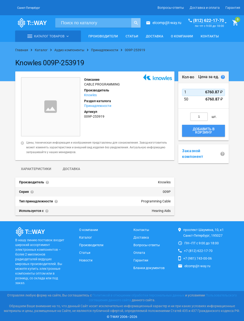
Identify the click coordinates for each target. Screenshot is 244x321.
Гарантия (232, 8)
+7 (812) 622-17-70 (198, 251)
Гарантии (140, 260)
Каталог (85, 237)
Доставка (154, 36)
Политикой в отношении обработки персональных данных (138, 295)
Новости (85, 260)
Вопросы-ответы (171, 8)
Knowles (90, 95)
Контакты (210, 36)
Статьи (132, 36)
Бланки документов (149, 268)
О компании (182, 36)
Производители (103, 36)
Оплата (139, 253)
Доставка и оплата (205, 8)
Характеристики (36, 169)
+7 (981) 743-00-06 (197, 258)
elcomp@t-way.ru (166, 22)
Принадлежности (97, 106)
